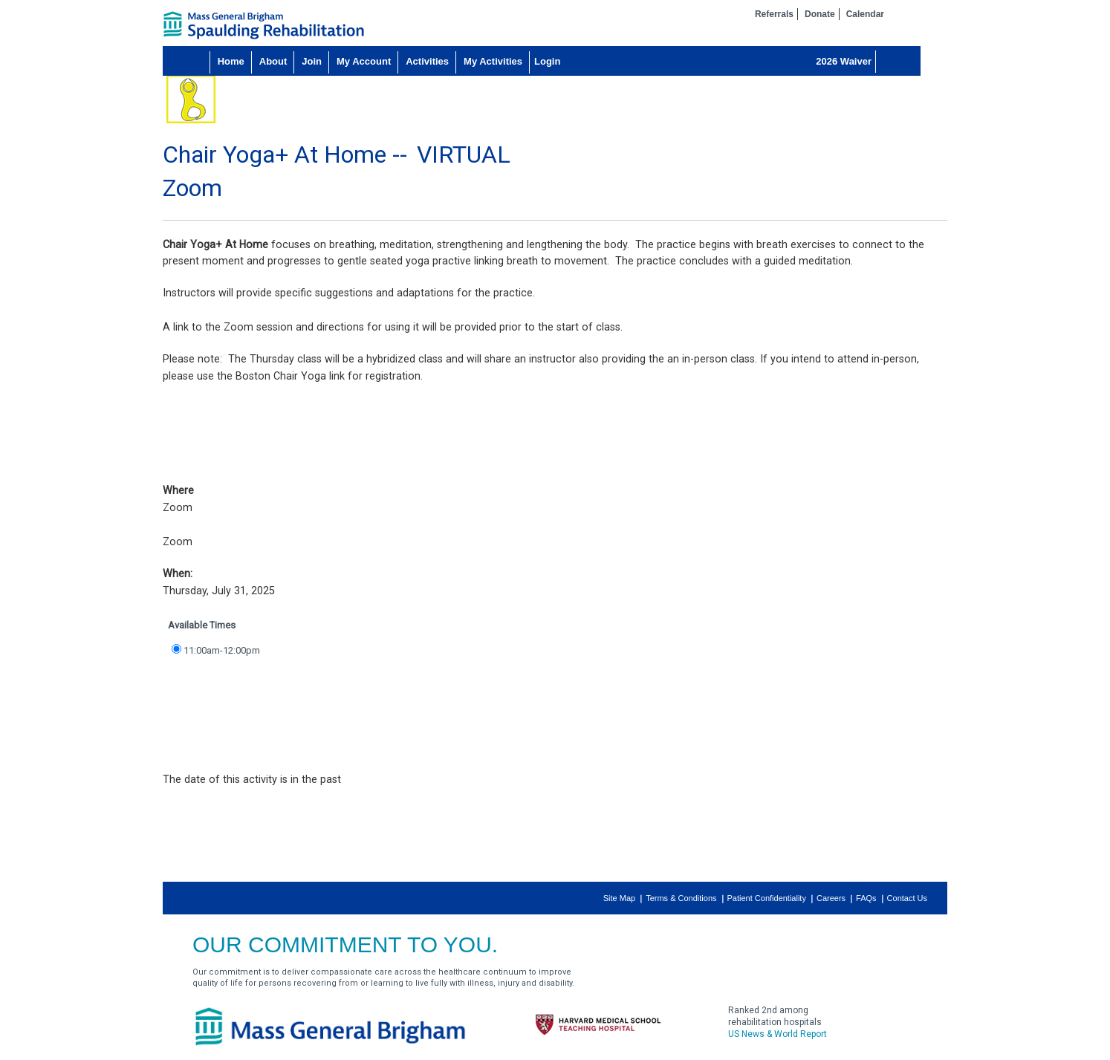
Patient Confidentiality (766, 898)
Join (312, 61)
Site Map (619, 898)
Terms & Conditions (681, 898)
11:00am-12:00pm (222, 650)
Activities (427, 61)
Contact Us (907, 898)
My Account (364, 61)
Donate (820, 14)
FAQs (866, 898)
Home (231, 61)
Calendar (865, 14)
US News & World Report (777, 1034)
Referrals (774, 14)
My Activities (493, 61)
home (264, 25)
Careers (831, 898)
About (273, 61)
